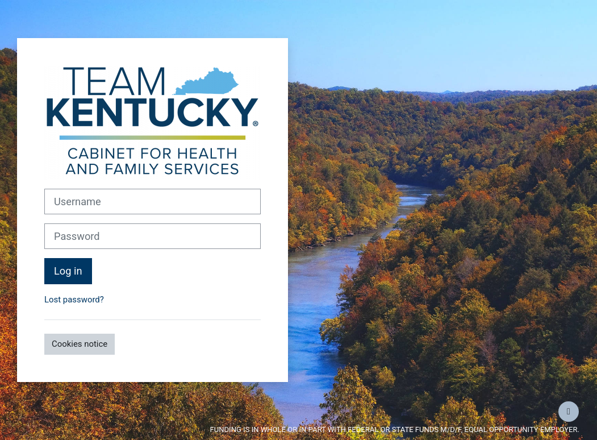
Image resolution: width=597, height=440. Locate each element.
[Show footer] (568, 411)
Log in (68, 271)
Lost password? (74, 299)
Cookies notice (79, 344)
